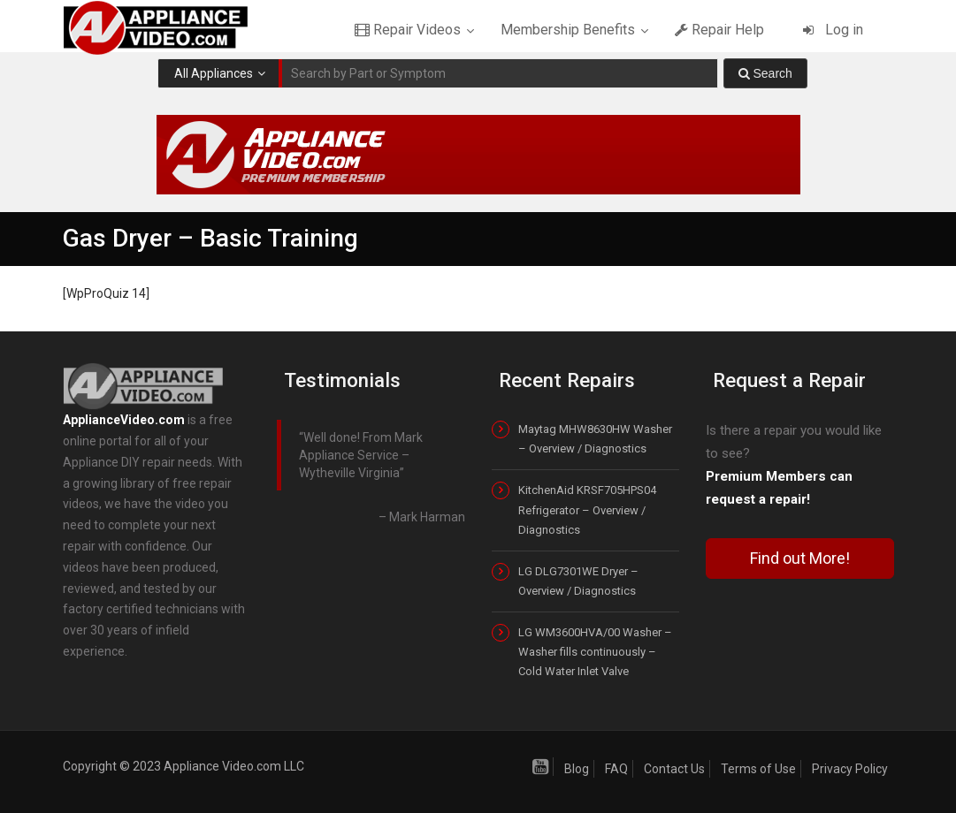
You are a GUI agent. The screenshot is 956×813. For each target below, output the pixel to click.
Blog (576, 769)
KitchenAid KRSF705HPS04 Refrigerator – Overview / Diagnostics (587, 509)
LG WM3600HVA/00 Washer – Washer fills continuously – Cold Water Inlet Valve (595, 652)
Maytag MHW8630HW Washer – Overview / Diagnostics (595, 438)
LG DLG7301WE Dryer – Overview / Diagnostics (578, 581)
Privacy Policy (850, 769)
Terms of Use (758, 769)
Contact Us (674, 769)
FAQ (616, 769)
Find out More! (800, 558)
